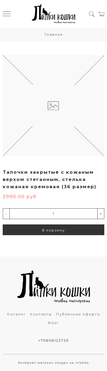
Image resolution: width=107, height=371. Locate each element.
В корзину (53, 230)
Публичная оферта (78, 314)
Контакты (41, 314)
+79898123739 (53, 340)
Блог (53, 323)
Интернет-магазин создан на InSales (53, 363)
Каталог (16, 314)
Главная (53, 34)
